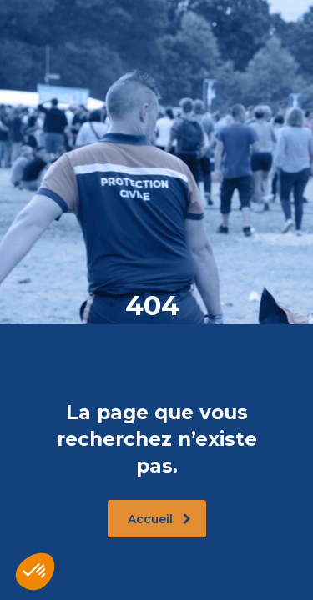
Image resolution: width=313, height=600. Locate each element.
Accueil (159, 519)
